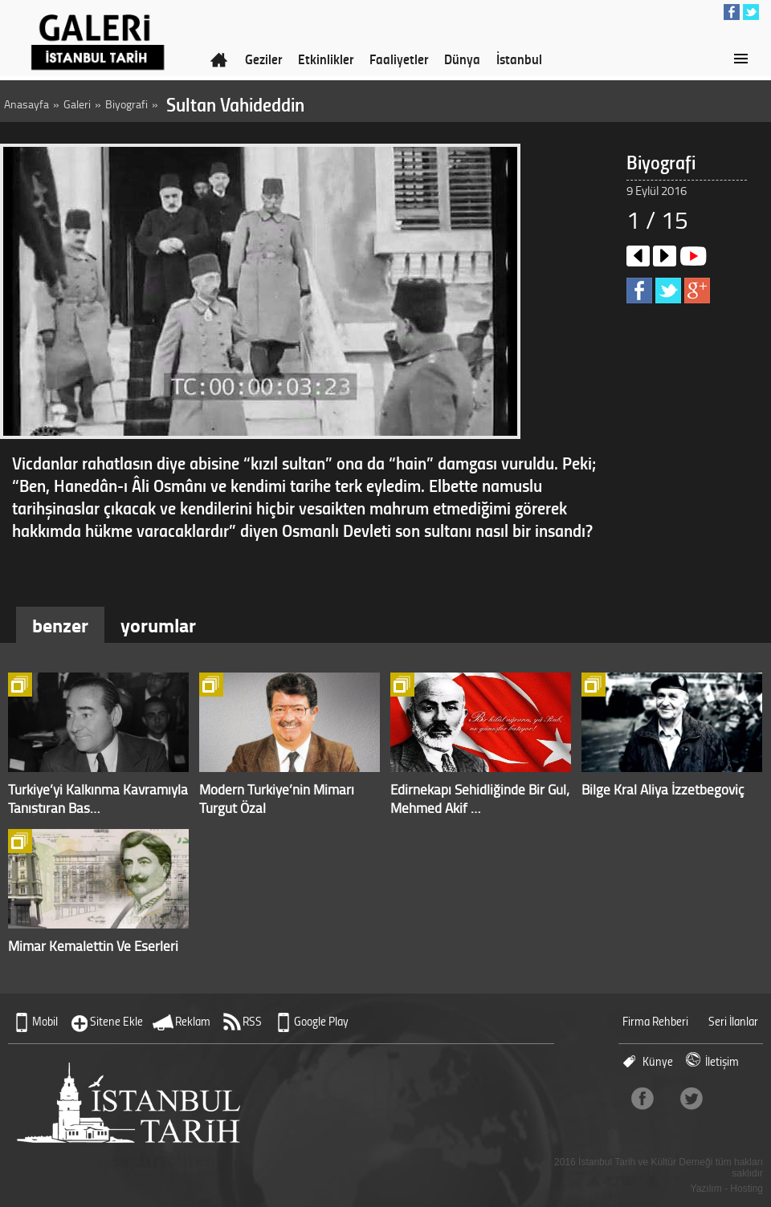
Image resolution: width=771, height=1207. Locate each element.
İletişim (722, 1061)
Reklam (192, 1021)
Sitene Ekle (116, 1021)
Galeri (77, 104)
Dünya (462, 58)
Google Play (321, 1021)
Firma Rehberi (655, 1021)
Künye (657, 1061)
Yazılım (706, 1188)
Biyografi (126, 104)
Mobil (45, 1021)
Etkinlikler (325, 58)
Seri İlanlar (733, 1021)
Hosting (746, 1188)
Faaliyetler (398, 58)
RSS (252, 1021)
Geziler (263, 58)
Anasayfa (26, 104)
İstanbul (519, 58)
